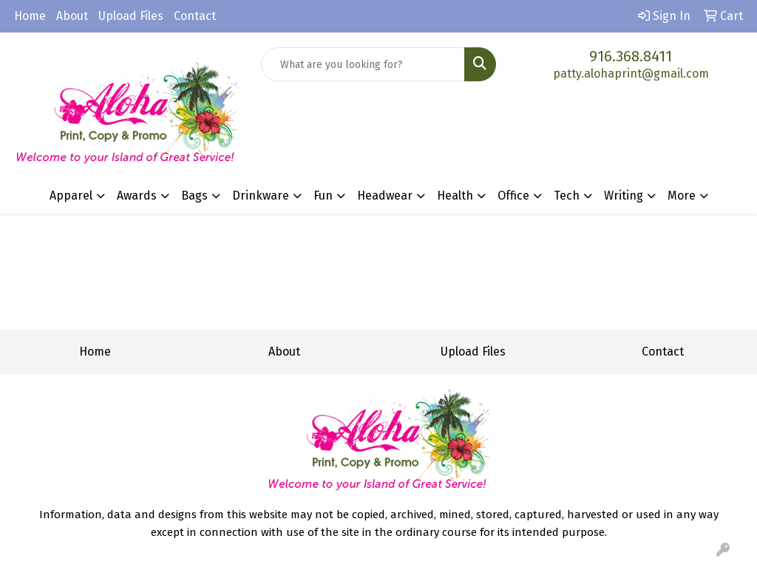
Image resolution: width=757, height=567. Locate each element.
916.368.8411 (630, 56)
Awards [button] (137, 196)
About (72, 16)
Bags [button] (194, 196)
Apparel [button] (71, 196)
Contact (195, 16)
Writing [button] (623, 196)
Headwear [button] (385, 196)
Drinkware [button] (260, 196)
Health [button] (455, 196)
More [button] (682, 196)
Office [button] (513, 196)
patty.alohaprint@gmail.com (631, 74)
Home (30, 16)
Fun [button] (323, 196)
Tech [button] (567, 196)
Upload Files (130, 16)
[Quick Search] (362, 64)
